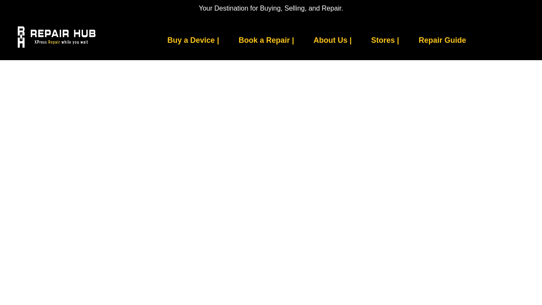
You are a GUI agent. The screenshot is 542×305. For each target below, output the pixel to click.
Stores (385, 40)
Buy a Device (193, 40)
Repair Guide (442, 40)
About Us (333, 40)
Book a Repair (266, 40)
